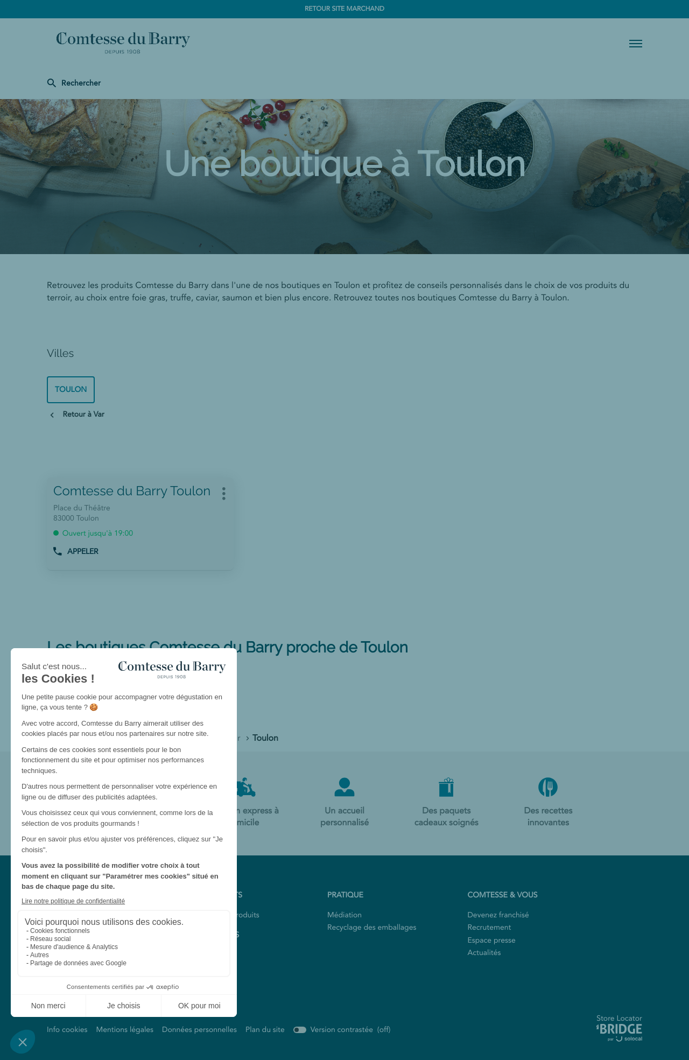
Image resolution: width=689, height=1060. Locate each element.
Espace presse (492, 940)
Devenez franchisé (498, 915)
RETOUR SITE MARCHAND (344, 9)
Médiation (344, 915)
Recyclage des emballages (371, 927)
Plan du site (265, 1029)
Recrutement (489, 927)
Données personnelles (199, 1030)
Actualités (484, 952)
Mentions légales (125, 1030)
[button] (635, 43)
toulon (71, 389)
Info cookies (67, 1030)
